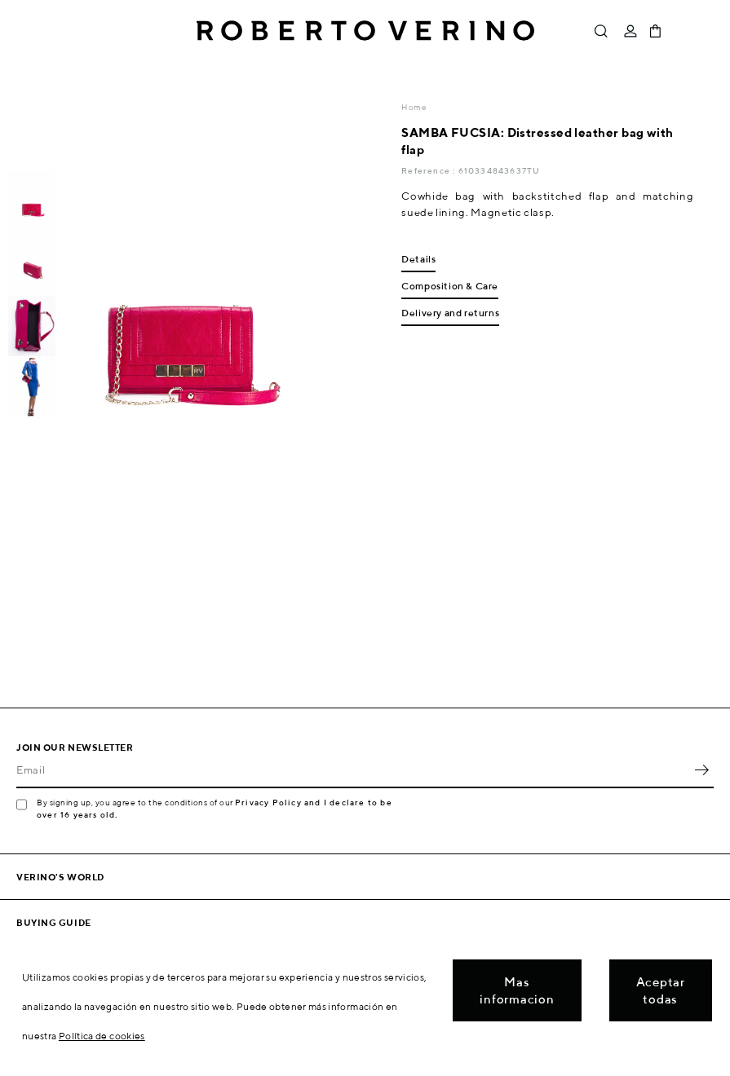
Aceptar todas (660, 990)
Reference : (429, 170)
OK (701, 770)
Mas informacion (517, 990)
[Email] (352, 770)
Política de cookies (102, 1036)
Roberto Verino (365, 31)
